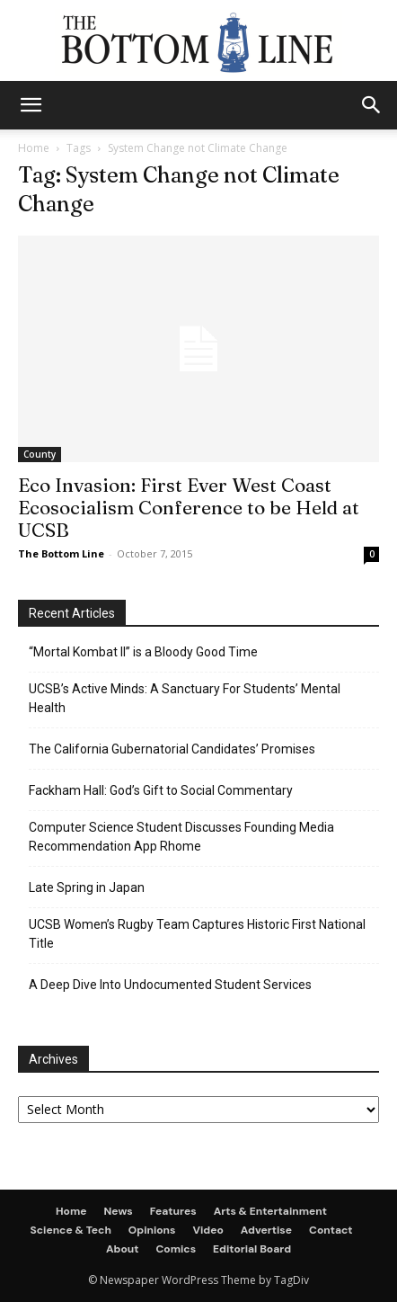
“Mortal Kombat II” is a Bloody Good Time (143, 652)
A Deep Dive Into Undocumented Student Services (170, 984)
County (39, 454)
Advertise (266, 1230)
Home (33, 148)
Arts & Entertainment (270, 1211)
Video (208, 1230)
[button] (372, 105)
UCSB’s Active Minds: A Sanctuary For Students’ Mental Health (184, 698)
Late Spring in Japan (87, 887)
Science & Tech (70, 1230)
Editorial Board (252, 1249)
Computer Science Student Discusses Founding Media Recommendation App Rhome (181, 836)
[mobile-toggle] (30, 105)
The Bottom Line (61, 553)
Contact (331, 1230)
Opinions (152, 1230)
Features (173, 1211)
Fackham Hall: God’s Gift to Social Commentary (161, 790)
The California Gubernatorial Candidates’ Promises (172, 749)
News (118, 1211)
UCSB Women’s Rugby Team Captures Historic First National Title (197, 933)
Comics (175, 1249)
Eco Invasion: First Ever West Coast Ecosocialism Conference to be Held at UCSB (188, 507)
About (122, 1249)
